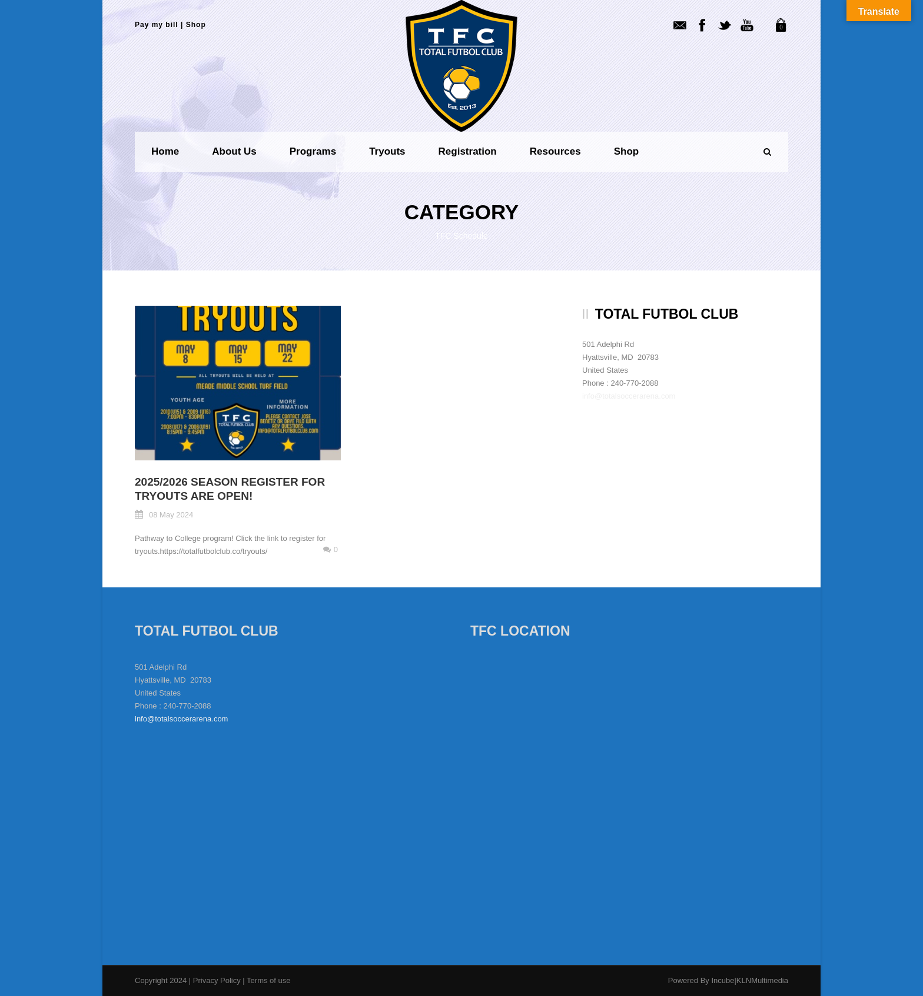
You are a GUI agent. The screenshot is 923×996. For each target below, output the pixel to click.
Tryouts (387, 151)
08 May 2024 (171, 514)
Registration (468, 151)
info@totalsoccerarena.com (628, 396)
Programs (313, 151)
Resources (555, 151)
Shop (196, 25)
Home (165, 151)
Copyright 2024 (161, 980)
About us (234, 151)
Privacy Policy (218, 980)
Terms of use (268, 980)
